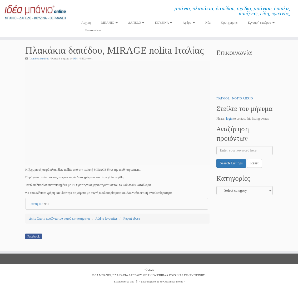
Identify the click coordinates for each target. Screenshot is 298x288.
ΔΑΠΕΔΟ (136, 22)
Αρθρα (189, 22)
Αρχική (86, 22)
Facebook (33, 236)
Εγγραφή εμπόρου (261, 22)
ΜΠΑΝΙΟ (109, 22)
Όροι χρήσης (229, 22)
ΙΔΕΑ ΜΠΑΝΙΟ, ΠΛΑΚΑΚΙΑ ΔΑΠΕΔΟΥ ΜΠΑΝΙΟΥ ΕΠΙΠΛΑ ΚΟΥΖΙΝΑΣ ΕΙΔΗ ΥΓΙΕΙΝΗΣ (148, 275)
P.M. (75, 58)
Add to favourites (106, 218)
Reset (254, 163)
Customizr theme (173, 281)
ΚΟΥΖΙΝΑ (163, 22)
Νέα (208, 22)
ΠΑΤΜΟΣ (223, 98)
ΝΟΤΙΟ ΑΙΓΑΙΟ (242, 98)
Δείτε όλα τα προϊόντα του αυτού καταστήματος (59, 218)
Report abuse (131, 218)
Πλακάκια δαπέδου (39, 58)
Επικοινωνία (93, 30)
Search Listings (231, 163)
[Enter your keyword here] (244, 150)
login (229, 118)
